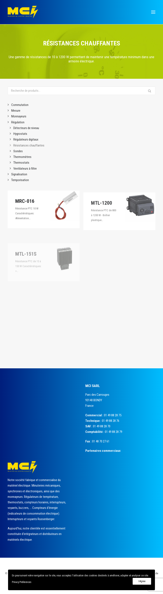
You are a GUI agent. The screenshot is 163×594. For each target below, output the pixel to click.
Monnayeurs (18, 116)
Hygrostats (20, 134)
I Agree (141, 581)
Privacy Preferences (21, 582)
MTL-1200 (101, 216)
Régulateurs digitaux (25, 139)
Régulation (17, 122)
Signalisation (19, 174)
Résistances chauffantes (28, 145)
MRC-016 (24, 206)
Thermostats (21, 163)
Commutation (19, 105)
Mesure (15, 111)
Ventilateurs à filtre (25, 168)
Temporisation (20, 180)
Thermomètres (22, 157)
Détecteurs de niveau (26, 128)
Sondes (18, 151)
